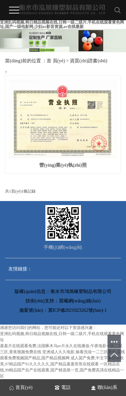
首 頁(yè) (56, 60)
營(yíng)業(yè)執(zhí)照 (63, 165)
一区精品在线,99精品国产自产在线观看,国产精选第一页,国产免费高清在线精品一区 (62, 370)
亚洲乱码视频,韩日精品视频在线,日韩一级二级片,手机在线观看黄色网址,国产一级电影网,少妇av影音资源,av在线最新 (62, 24)
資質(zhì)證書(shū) (88, 60)
